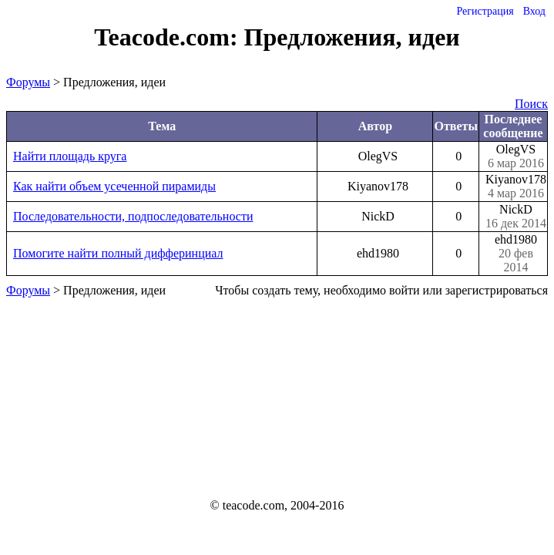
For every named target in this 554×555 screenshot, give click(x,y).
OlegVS (515, 156)
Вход (534, 11)
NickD (515, 216)
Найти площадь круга (69, 156)
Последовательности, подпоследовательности (133, 216)
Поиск (531, 103)
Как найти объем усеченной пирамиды (114, 186)
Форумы (28, 82)
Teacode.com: (168, 37)
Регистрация (484, 11)
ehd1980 (515, 253)
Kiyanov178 (515, 186)
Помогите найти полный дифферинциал (118, 253)
